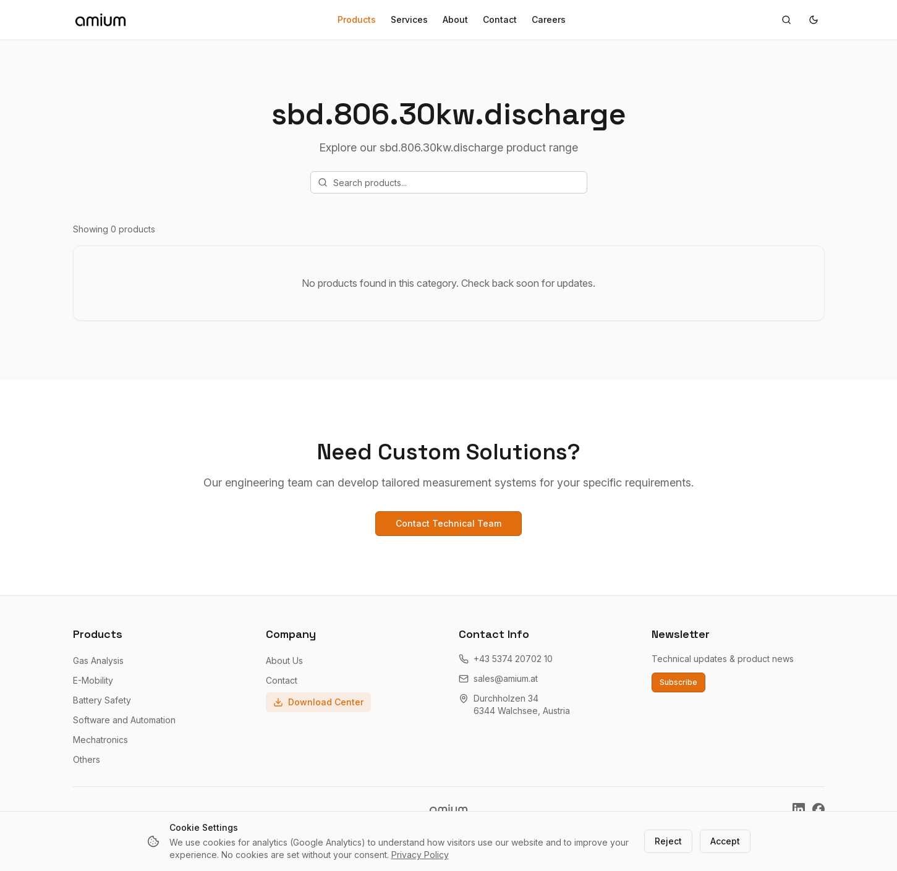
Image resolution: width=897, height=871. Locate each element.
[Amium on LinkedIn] (799, 809)
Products (357, 19)
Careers (549, 19)
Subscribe (678, 682)
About (455, 19)
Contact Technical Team (448, 523)
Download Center (318, 702)
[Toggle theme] (813, 20)
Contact (500, 19)
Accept (725, 841)
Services (409, 19)
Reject (668, 841)
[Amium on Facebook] (818, 809)
